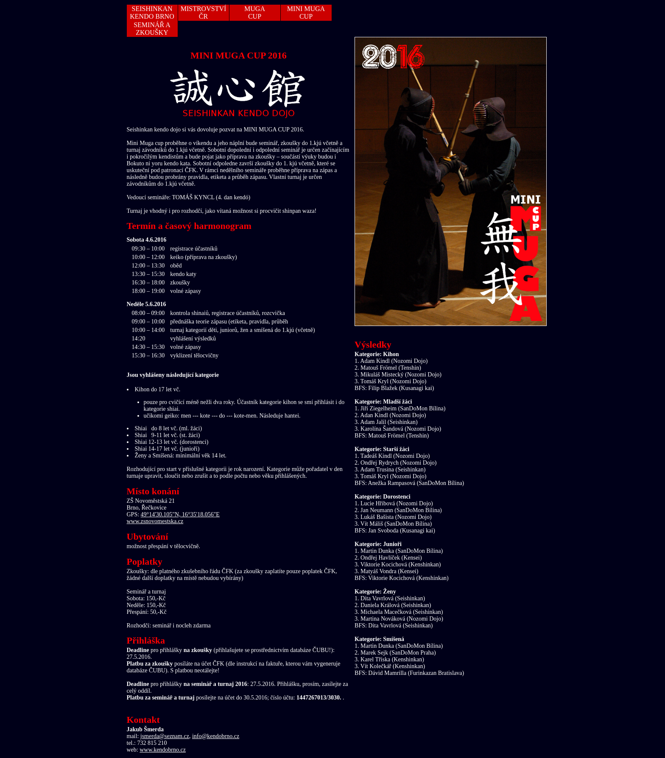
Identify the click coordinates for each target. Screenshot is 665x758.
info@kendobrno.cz (215, 736)
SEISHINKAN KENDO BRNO (152, 12)
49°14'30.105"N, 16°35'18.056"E (180, 514)
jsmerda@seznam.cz (164, 736)
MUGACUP (254, 12)
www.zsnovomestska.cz (155, 521)
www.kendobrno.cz (163, 750)
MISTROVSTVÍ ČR (203, 12)
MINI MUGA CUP (306, 12)
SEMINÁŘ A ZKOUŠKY (152, 28)
